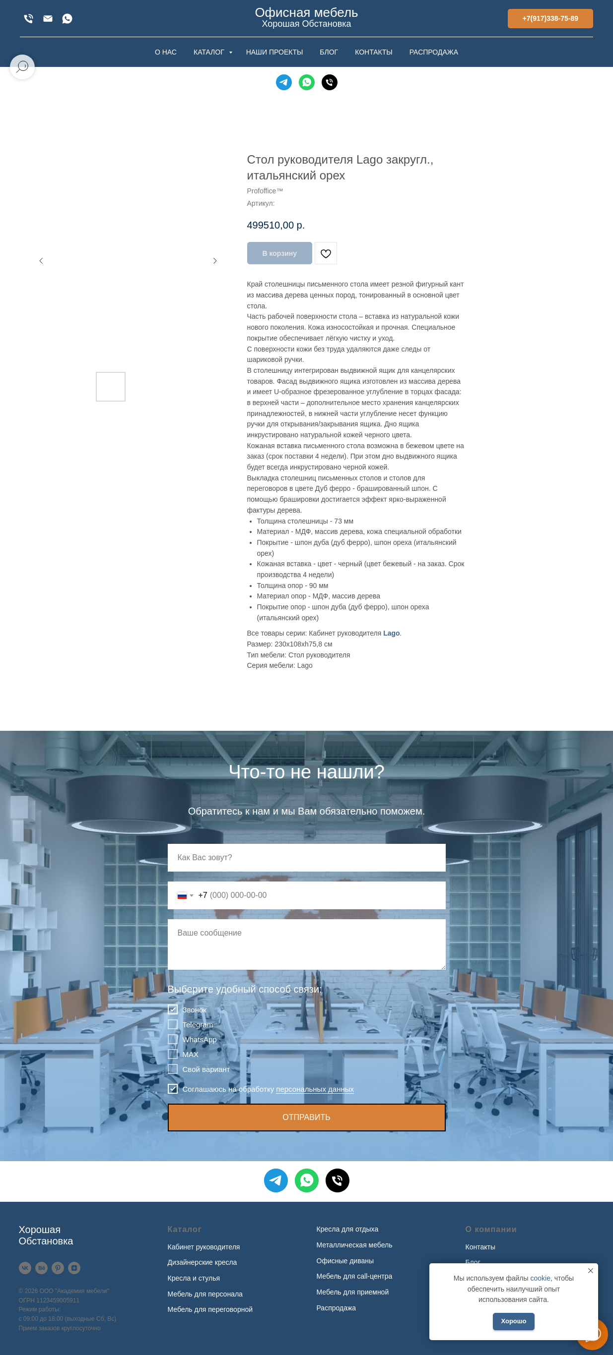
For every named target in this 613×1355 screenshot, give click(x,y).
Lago (391, 633)
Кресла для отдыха (348, 1229)
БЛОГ (329, 52)
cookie (540, 1278)
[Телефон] (330, 82)
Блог (473, 1262)
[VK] (25, 1268)
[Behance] (41, 1268)
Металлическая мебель (355, 1245)
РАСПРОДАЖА (433, 52)
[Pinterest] (58, 1268)
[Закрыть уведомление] (591, 1271)
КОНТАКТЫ (374, 52)
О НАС (166, 52)
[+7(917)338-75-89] (28, 18)
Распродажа (336, 1308)
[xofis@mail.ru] (48, 18)
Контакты (480, 1247)
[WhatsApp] (67, 18)
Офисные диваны (345, 1261)
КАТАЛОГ (210, 52)
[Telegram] (284, 82)
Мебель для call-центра (355, 1276)
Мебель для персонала (205, 1294)
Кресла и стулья (194, 1278)
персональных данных (315, 1089)
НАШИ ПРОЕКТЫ (274, 52)
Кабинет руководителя (204, 1247)
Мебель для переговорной (210, 1309)
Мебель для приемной (353, 1292)
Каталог (185, 1229)
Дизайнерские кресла (202, 1262)
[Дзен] (74, 1268)
